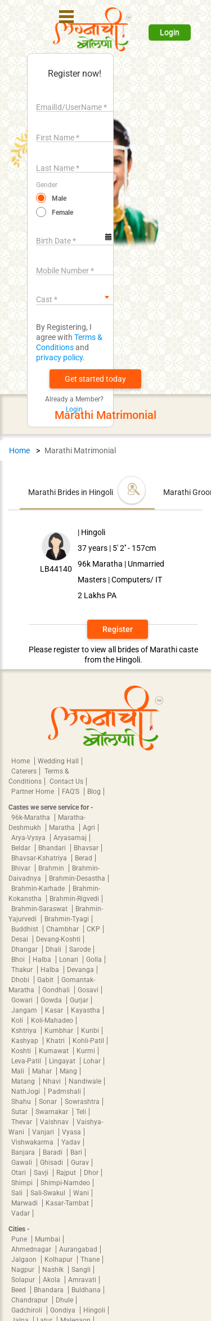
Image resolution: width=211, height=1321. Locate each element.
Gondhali (56, 990)
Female (62, 213)
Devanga (80, 970)
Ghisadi (52, 1163)
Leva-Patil (27, 1061)
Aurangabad (78, 1249)
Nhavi (52, 1081)
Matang (24, 1081)
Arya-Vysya (29, 838)
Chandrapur (30, 1300)
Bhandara (49, 1290)
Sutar (20, 1112)
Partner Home (33, 792)
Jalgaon (24, 1259)
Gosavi (88, 990)
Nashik (53, 1270)
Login (169, 32)
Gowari (22, 1000)
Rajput (67, 1173)
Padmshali (64, 1091)
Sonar (49, 1102)
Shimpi (22, 1183)
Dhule (64, 1300)
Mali (18, 1071)
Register (117, 629)
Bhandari (53, 848)
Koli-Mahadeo (52, 1020)
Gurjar (79, 1000)
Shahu (22, 1102)
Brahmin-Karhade (38, 889)
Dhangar (25, 949)
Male (59, 198)
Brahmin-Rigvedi (74, 899)
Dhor (91, 1173)
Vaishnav (55, 1122)
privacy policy (59, 357)
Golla (94, 960)
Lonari (69, 960)
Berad (83, 858)
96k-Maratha (31, 817)
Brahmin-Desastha (77, 878)
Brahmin (52, 868)
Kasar (55, 1010)
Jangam (25, 1010)
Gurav (80, 1163)
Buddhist (25, 929)
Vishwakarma (33, 1142)
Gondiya (63, 1310)
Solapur (24, 1280)
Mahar (42, 1071)
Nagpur (23, 1270)
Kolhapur (59, 1259)
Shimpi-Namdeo (65, 1183)
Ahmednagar (32, 1249)
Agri (89, 828)
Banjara (24, 1152)
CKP (93, 929)
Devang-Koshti (58, 939)
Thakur (22, 970)
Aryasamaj (70, 838)
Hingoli (94, 1310)
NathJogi (26, 1091)
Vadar (20, 1213)
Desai (20, 939)
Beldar (21, 848)
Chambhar (63, 929)
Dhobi (21, 980)
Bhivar (21, 868)
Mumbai (47, 1239)
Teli (81, 1112)
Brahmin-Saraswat (40, 909)
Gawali (22, 1163)
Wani (81, 1193)
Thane (90, 1259)
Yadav (70, 1142)
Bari (76, 1152)
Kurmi (86, 1051)
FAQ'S (71, 792)
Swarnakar (52, 1112)
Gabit (46, 980)
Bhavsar (86, 848)
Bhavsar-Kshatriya (40, 858)
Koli (18, 1020)
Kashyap (25, 1041)
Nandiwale (85, 1081)
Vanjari (44, 1132)
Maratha (63, 828)
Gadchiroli (27, 1310)
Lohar (92, 1061)
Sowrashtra (82, 1102)
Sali (17, 1193)
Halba (43, 960)
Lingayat (63, 1061)
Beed (19, 1290)
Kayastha (85, 1010)
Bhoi (18, 960)
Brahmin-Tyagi (66, 919)
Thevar (22, 1122)
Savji (42, 1173)
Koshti (22, 1051)
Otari (19, 1173)
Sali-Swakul (48, 1193)
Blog (94, 792)
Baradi (53, 1152)
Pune (20, 1239)
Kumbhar (59, 1031)
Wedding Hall (58, 761)
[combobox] (74, 297)
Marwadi (25, 1203)
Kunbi (90, 1031)
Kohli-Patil (88, 1041)
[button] (95, 378)
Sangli (81, 1270)
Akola (52, 1280)
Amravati (82, 1280)
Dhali (54, 949)
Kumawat (54, 1051)
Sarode (80, 949)
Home (19, 450)
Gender (46, 185)
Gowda (52, 1000)
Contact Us (66, 781)
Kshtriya (24, 1031)
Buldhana (86, 1290)
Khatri (56, 1041)
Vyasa (71, 1132)
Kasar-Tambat (67, 1203)
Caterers (24, 771)
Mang (68, 1071)
